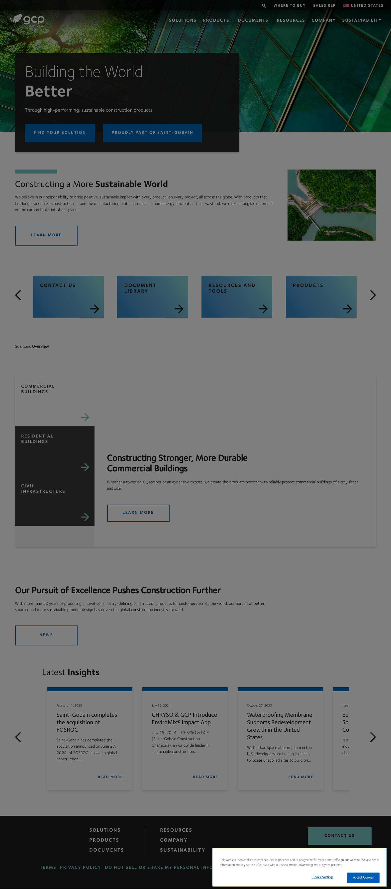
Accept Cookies (363, 877)
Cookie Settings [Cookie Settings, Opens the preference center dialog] (322, 877)
